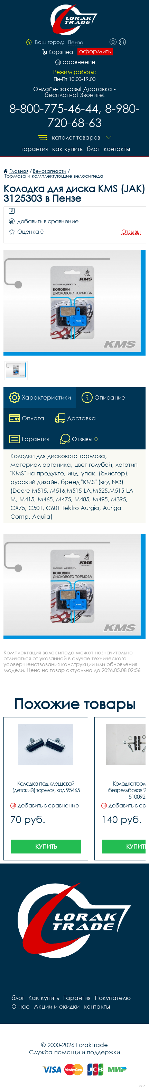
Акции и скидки (57, 1006)
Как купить (67, 148)
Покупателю (113, 997)
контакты (117, 148)
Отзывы (131, 232)
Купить (46, 846)
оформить (95, 51)
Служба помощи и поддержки (74, 1052)
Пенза (75, 42)
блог (93, 148)
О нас (20, 1006)
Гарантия (34, 148)
